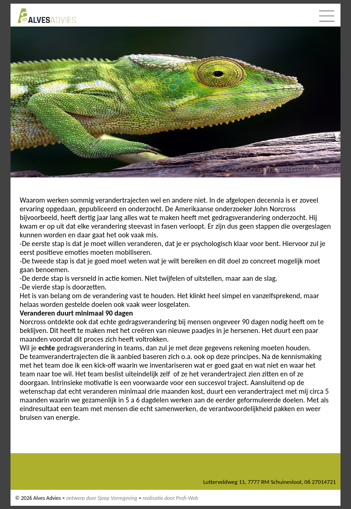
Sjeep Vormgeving (118, 498)
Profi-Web (187, 498)
